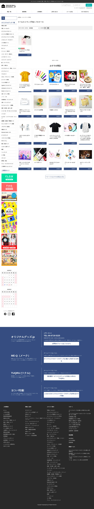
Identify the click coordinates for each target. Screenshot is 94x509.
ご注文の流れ (6, 412)
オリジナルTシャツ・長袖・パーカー (8, 68)
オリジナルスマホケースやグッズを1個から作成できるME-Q (61, 360)
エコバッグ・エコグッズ (6, 59)
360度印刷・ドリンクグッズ (7, 99)
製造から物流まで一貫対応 (75, 420)
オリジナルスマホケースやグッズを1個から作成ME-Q (79, 451)
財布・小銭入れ (4, 65)
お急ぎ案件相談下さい (74, 426)
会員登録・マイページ (8, 440)
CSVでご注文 (6, 446)
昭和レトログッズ (29, 427)
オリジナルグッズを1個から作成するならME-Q (79, 411)
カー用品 (3, 155)
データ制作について (8, 428)
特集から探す (4, 25)
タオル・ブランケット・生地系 (7, 76)
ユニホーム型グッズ (5, 146)
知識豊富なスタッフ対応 (74, 418)
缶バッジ (3, 48)
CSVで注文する (85, 11)
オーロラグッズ (4, 135)
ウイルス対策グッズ (5, 82)
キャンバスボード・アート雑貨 (7, 123)
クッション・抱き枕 (5, 51)
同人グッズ (27, 416)
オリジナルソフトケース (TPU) (7, 36)
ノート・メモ (4, 96)
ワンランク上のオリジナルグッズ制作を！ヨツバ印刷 (80, 457)
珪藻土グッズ (4, 129)
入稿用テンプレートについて (10, 430)
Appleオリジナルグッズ (6, 85)
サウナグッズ (28, 410)
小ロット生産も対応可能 (74, 424)
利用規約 (5, 436)
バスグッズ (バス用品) (5, 138)
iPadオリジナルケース (5, 91)
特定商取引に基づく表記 (9, 434)
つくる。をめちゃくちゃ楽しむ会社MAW (78, 459)
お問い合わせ (54, 11)
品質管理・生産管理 (73, 430)
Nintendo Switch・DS (6, 132)
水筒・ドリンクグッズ (5, 102)
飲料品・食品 (4, 160)
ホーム (5, 410)
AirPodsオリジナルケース (6, 88)
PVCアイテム (4, 140)
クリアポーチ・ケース (5, 56)
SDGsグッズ (28, 414)
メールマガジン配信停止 (9, 444)
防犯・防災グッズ (5, 143)
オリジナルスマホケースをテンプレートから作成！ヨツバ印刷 (80, 414)
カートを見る (70, 11)
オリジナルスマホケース (6, 31)
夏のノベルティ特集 (30, 433)
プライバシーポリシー (8, 438)
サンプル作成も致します (74, 422)
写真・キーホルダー (5, 28)
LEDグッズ (27, 431)
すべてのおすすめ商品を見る (55, 177)
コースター (3, 113)
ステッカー (3, 158)
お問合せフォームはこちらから (61, 343)
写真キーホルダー (51, 410)
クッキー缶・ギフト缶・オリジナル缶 (9, 110)
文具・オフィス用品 (5, 93)
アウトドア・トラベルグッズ (32, 425)
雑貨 (2, 149)
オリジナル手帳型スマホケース (7, 34)
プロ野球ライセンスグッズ (6, 166)
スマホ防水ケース (5, 42)
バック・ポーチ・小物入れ (6, 54)
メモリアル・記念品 (5, 126)
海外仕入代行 (6, 418)
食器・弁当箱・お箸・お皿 (6, 108)
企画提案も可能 (72, 416)
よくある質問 (6, 414)
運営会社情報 (6, 432)
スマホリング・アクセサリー (7, 39)
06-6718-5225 (54, 335)
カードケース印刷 (26, 17)
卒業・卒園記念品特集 (30, 429)
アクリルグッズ (4, 45)
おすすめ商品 (72, 440)
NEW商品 (71, 438)
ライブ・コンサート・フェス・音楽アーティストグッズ (36, 419)
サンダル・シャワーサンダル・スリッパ (9, 117)
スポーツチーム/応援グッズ (31, 412)
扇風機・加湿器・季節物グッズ (7, 120)
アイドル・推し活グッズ (31, 423)
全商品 (19, 17)
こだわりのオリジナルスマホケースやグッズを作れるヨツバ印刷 (61, 395)
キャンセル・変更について (9, 420)
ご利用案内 (39, 11)
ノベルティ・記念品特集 (31, 435)
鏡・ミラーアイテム (5, 62)
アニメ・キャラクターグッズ (7, 163)
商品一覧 (9, 11)
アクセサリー (4, 74)
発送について (6, 424)
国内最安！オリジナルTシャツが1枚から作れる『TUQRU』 (61, 377)
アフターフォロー (73, 428)
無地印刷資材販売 (7, 416)
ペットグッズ (4, 152)
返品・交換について (8, 422)
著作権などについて (8, 426)
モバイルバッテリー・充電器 (7, 105)
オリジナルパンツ (5, 71)
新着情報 (24, 11)
